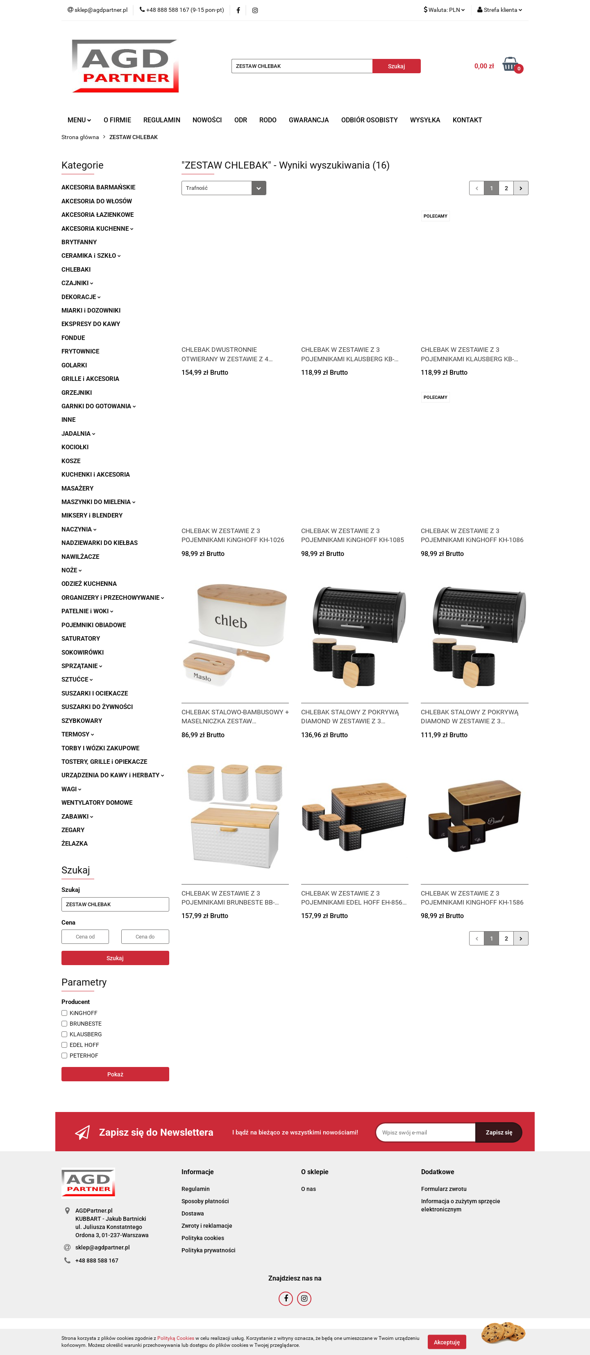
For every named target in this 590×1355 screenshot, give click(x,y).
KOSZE (70, 461)
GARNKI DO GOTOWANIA (98, 406)
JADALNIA (78, 433)
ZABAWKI (77, 816)
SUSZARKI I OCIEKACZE (94, 693)
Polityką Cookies (175, 1338)
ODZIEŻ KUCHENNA (89, 583)
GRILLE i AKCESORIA (90, 379)
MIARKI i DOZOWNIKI (90, 310)
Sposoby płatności (205, 1201)
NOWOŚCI (207, 120)
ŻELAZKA (74, 843)
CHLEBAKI (76, 269)
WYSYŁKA (425, 120)
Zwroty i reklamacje (207, 1225)
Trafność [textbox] (197, 188)
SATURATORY (80, 638)
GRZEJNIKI (76, 392)
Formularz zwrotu (444, 1189)
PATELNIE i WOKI (87, 611)
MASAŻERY (77, 488)
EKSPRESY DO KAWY (90, 324)
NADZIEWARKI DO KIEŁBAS (99, 543)
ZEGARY (72, 830)
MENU (79, 120)
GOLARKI (74, 365)
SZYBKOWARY (81, 721)
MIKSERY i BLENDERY (92, 515)
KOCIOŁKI (74, 447)
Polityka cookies (203, 1238)
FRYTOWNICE (80, 351)
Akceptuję (447, 1342)
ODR (240, 120)
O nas (308, 1189)
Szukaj (115, 958)
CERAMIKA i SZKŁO (91, 255)
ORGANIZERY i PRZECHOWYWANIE (112, 597)
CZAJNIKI (77, 283)
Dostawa (193, 1213)
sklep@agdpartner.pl (102, 1247)
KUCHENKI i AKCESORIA (95, 474)
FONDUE (73, 338)
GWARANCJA (309, 120)
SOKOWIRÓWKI (82, 652)
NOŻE (71, 570)
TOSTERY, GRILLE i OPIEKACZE (104, 761)
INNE (68, 419)
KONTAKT (467, 120)
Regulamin (196, 1189)
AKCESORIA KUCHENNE (97, 228)
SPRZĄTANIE (81, 666)
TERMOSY (77, 734)
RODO (268, 120)
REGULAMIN (161, 120)
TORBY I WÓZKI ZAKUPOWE (100, 748)
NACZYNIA (79, 529)
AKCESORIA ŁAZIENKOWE (97, 214)
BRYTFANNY (79, 242)
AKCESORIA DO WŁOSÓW (96, 201)
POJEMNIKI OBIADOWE (93, 625)
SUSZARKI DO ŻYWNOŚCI (97, 707)
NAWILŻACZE (80, 556)
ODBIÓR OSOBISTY (369, 120)
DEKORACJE (81, 297)
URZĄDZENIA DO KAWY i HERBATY (112, 775)
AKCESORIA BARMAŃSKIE (98, 187)
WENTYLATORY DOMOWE (96, 802)
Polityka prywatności (209, 1250)
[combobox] (224, 188)
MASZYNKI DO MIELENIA (98, 502)
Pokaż (115, 1074)
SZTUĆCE (77, 679)
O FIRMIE (117, 120)
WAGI (71, 789)
